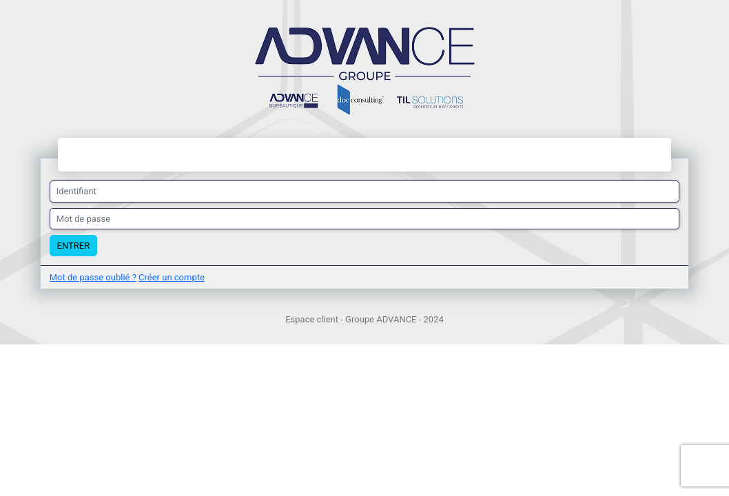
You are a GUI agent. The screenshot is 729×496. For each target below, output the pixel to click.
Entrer (73, 245)
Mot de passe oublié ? (93, 277)
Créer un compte (171, 277)
